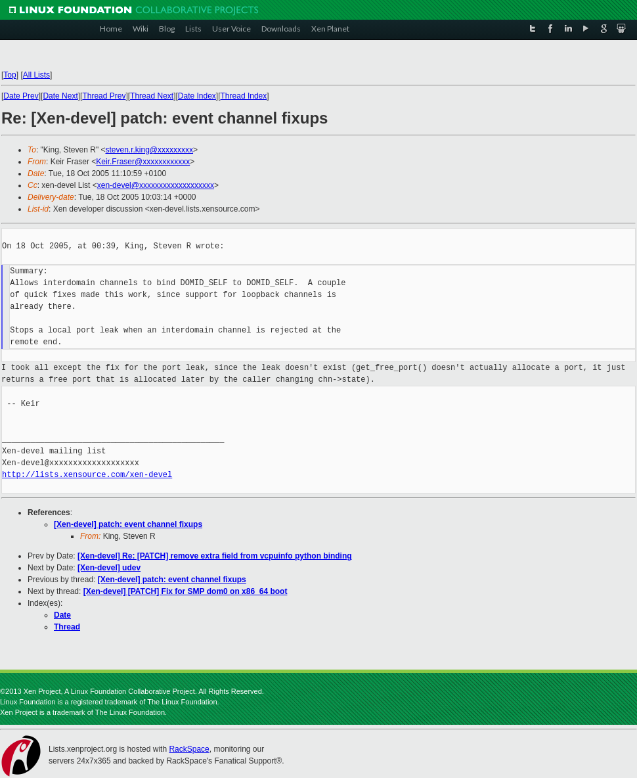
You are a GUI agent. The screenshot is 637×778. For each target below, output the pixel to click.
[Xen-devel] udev (109, 567)
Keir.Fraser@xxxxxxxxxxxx (143, 161)
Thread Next (151, 96)
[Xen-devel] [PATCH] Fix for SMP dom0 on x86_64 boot (185, 591)
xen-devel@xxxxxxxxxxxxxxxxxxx (155, 185)
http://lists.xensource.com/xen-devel (87, 474)
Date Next (60, 96)
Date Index (197, 96)
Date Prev (20, 96)
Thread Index (244, 96)
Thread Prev (103, 96)
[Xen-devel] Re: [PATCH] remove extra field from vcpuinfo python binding (214, 556)
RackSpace (189, 749)
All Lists (36, 75)
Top (9, 75)
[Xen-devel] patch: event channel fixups (128, 524)
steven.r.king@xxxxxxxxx (149, 149)
